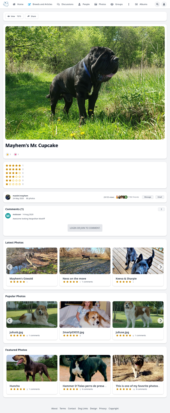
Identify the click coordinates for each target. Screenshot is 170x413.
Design (93, 408)
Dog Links (83, 408)
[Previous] (9, 267)
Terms (63, 408)
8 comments (141, 389)
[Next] (160, 267)
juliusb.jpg (16, 332)
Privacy (103, 408)
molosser (17, 214)
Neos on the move (74, 278)
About (54, 408)
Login (73, 228)
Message (147, 197)
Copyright (114, 408)
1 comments (87, 281)
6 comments (87, 389)
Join (82, 228)
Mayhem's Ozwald (21, 278)
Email (160, 197)
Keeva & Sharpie (126, 278)
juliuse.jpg (122, 332)
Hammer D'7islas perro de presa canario (88, 386)
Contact (72, 408)
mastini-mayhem (20, 195)
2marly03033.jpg (73, 332)
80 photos (30, 198)
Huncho (15, 386)
